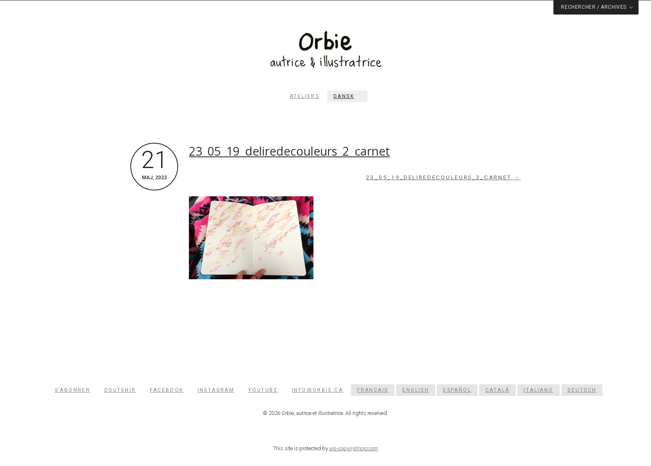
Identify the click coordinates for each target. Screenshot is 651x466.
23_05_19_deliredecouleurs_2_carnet (289, 151)
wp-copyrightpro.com (353, 448)
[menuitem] (347, 96)
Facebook (166, 390)
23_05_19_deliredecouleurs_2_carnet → (443, 177)
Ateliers (304, 96)
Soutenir (120, 390)
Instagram (216, 390)
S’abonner (73, 390)
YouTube (263, 390)
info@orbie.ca (317, 390)
